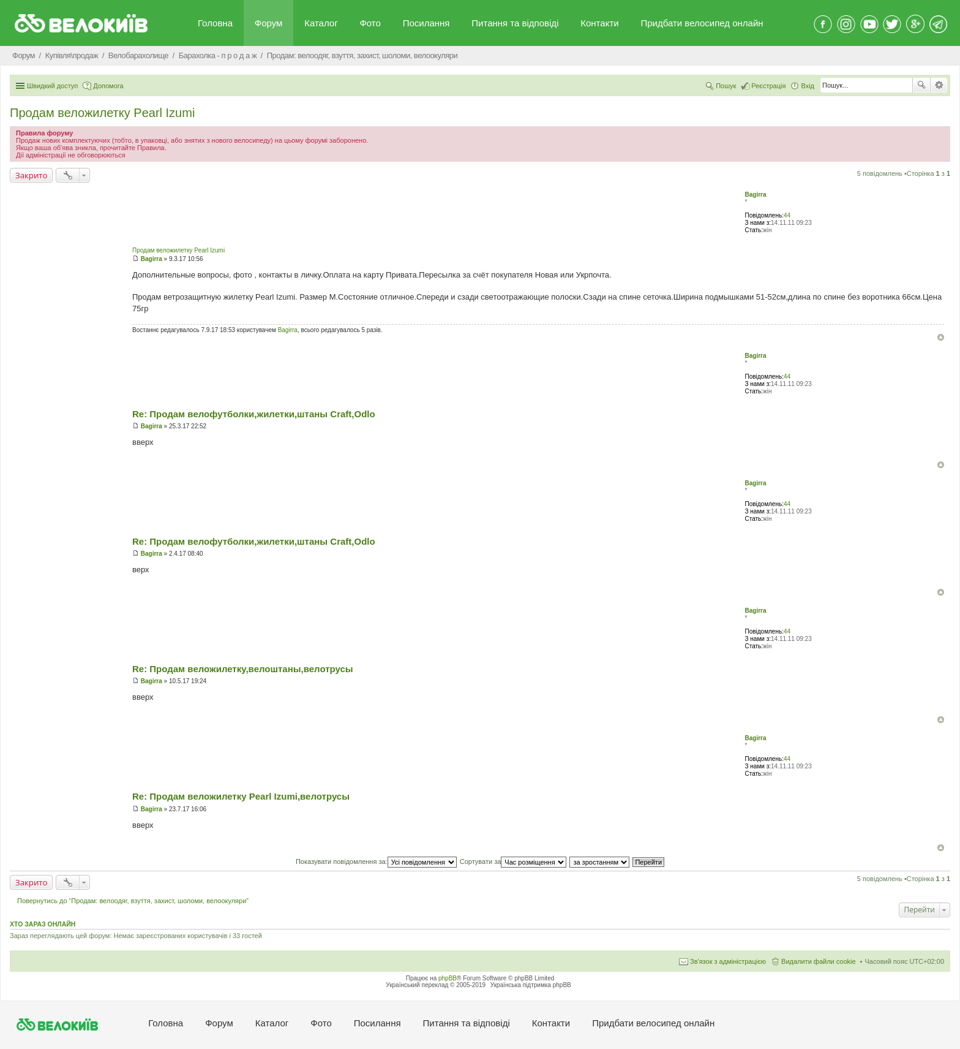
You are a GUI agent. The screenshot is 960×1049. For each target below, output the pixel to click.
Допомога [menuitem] (108, 85)
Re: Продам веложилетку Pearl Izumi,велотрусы (241, 796)
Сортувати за (513, 861)
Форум (269, 23)
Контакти (599, 23)
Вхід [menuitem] (807, 85)
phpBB (447, 978)
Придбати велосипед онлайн (701, 23)
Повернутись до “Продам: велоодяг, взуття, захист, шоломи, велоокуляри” (133, 900)
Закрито (31, 175)
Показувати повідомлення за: (376, 861)
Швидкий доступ (52, 85)
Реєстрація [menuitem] (768, 85)
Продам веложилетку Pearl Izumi (102, 112)
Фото (369, 23)
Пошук (921, 85)
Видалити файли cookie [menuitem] (818, 961)
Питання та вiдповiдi (514, 23)
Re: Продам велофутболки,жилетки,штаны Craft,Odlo (253, 414)
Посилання (426, 23)
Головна (215, 23)
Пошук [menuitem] (726, 85)
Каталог (321, 23)
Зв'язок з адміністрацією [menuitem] (728, 961)
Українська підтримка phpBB (530, 985)
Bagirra (755, 194)
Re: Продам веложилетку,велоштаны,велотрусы (242, 669)
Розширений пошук (939, 85)
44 (787, 215)
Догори (940, 337)
